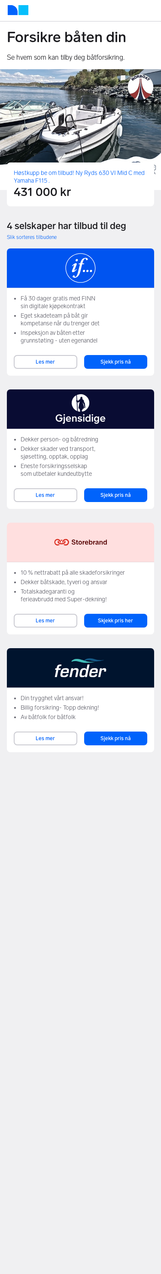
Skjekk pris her (115, 621)
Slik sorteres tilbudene (32, 237)
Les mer (45, 362)
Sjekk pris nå (115, 362)
